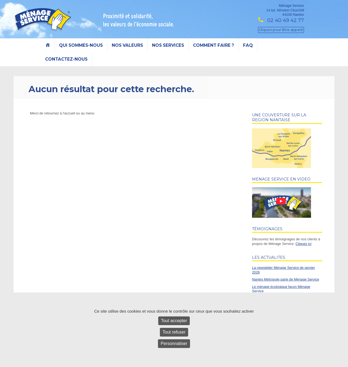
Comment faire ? (213, 45)
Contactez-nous (66, 59)
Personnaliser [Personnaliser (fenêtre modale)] (174, 343)
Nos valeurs (127, 45)
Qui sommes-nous (81, 45)
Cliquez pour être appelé (281, 30)
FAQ (248, 45)
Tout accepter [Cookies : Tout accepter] (174, 320)
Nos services (168, 45)
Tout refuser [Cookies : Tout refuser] (174, 332)
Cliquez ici (303, 244)
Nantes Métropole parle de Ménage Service (285, 279)
